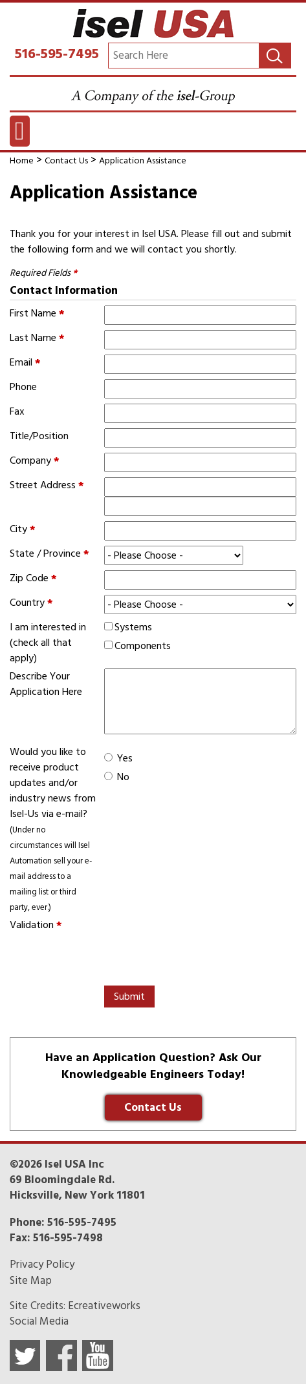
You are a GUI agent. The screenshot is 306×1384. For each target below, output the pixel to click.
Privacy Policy (42, 1264)
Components (143, 646)
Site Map (31, 1281)
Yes (125, 758)
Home (22, 160)
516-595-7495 (57, 53)
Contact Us (66, 160)
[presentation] (108, 958)
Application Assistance (142, 160)
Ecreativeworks (104, 1306)
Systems (133, 627)
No (123, 777)
